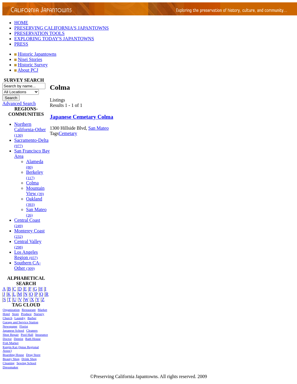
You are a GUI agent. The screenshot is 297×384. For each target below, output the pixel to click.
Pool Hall (27, 334)
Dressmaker (10, 367)
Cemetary (68, 133)
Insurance (41, 334)
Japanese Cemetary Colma (81, 117)
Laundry (19, 318)
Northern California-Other (30, 129)
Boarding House (13, 354)
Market (42, 309)
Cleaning (9, 363)
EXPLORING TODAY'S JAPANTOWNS (54, 38)
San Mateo (98, 128)
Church (7, 318)
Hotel (6, 314)
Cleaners (31, 330)
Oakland (34, 201)
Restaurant (29, 309)
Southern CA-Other (27, 265)
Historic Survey (33, 64)
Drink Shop (29, 359)
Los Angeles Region (26, 255)
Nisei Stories (30, 59)
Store (15, 314)
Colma (32, 182)
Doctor (7, 338)
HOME (21, 22)
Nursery (39, 314)
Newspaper (10, 326)
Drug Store (33, 354)
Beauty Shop (11, 359)
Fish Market (10, 343)
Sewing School (26, 363)
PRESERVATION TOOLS (39, 33)
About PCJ (27, 70)
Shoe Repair (11, 334)
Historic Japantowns (37, 54)
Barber (32, 318)
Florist (23, 326)
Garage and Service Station (20, 322)
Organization (11, 309)
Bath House (33, 338)
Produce (26, 314)
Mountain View (35, 191)
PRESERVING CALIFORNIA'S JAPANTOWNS (61, 27)
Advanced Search (19, 103)
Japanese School (13, 330)
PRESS (21, 43)
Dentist (18, 338)
